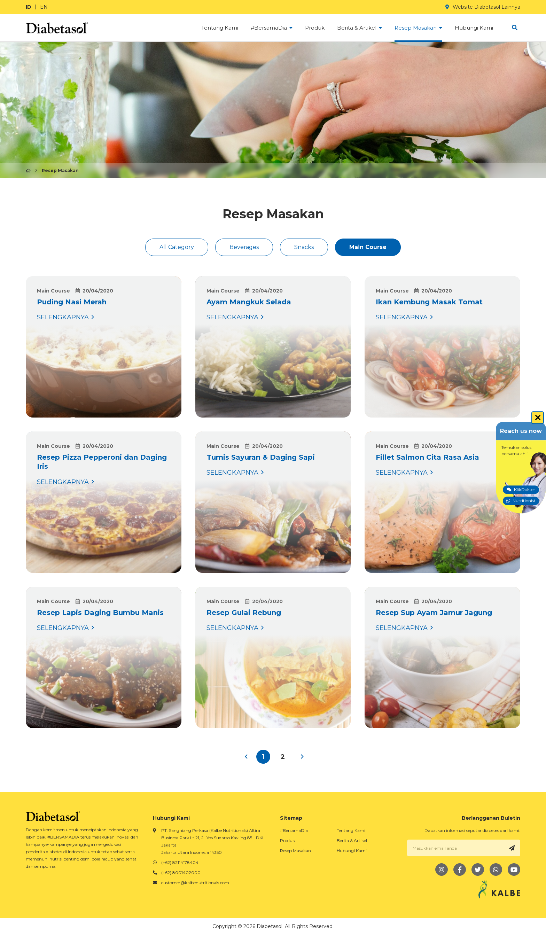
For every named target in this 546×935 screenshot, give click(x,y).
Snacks (304, 247)
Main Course (368, 247)
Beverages (244, 247)
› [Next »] (302, 757)
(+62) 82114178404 (179, 862)
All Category (176, 247)
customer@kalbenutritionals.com (195, 882)
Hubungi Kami (352, 850)
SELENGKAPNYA (103, 347)
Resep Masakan (295, 850)
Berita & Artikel (352, 840)
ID (28, 7)
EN (44, 7)
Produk (287, 840)
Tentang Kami (351, 830)
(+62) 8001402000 (181, 872)
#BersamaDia (294, 830)
